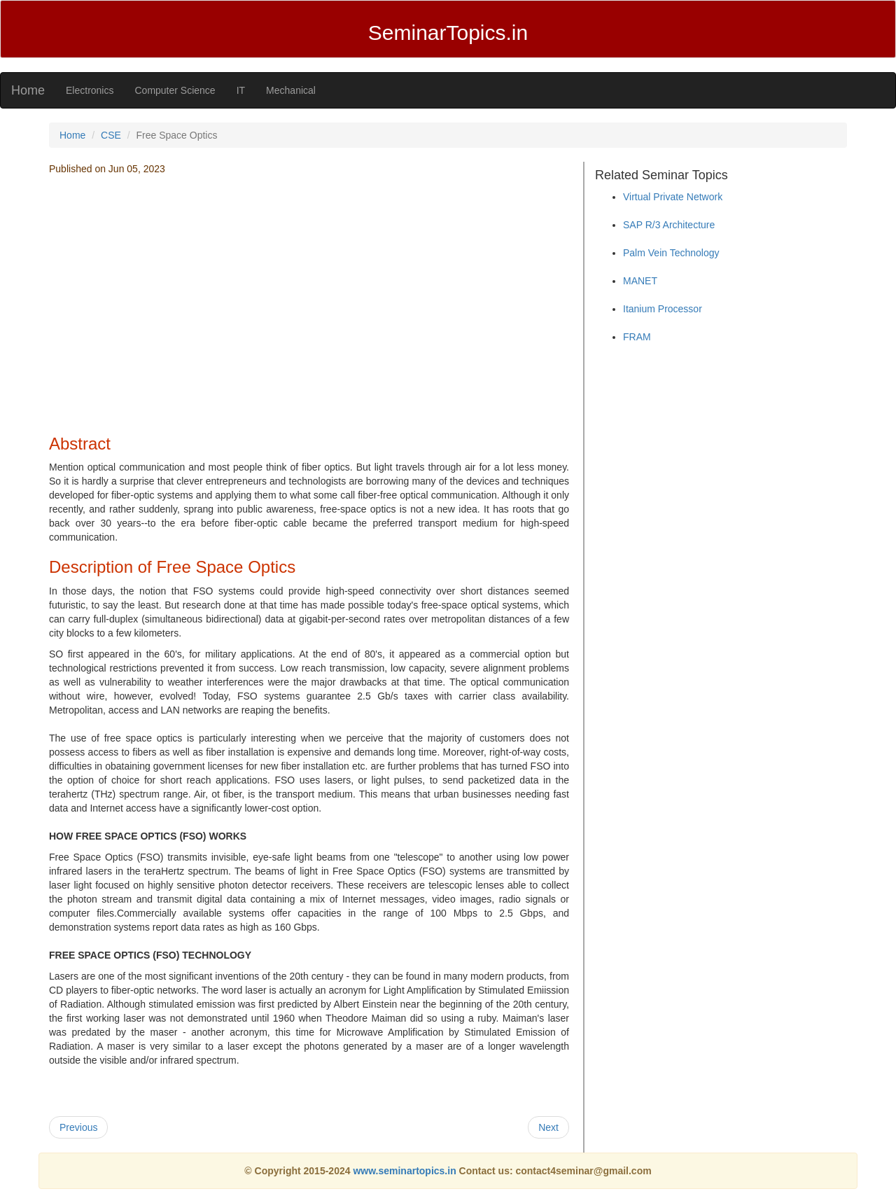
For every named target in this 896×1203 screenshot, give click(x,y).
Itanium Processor (662, 308)
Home (28, 90)
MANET (640, 280)
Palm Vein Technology (671, 252)
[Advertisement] (309, 323)
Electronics (89, 90)
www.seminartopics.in (405, 1170)
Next (548, 1127)
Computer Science (174, 90)
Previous (78, 1127)
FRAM (637, 336)
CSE (111, 135)
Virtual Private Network (672, 196)
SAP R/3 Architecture (669, 224)
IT (241, 90)
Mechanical (291, 90)
